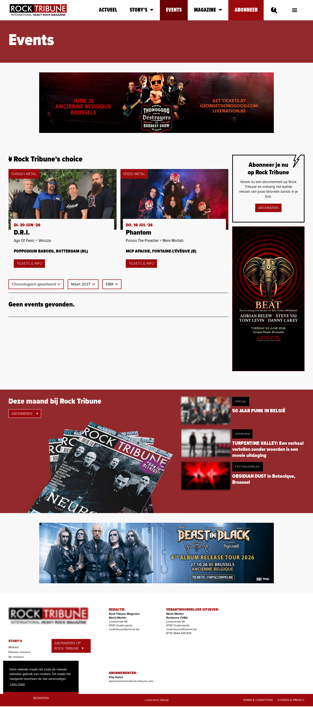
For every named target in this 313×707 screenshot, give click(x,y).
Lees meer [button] (17, 684)
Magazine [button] (208, 10)
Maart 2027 (81, 284)
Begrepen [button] (41, 697)
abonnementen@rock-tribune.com (131, 681)
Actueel (108, 10)
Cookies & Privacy (291, 700)
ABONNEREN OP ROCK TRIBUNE (68, 646)
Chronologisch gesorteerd (34, 284)
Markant (13, 647)
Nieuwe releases (19, 652)
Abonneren (268, 208)
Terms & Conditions (258, 700)
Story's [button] (142, 10)
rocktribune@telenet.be (124, 629)
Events (174, 10)
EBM (110, 284)
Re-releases (16, 657)
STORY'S (15, 641)
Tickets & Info (29, 263)
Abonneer (246, 10)
